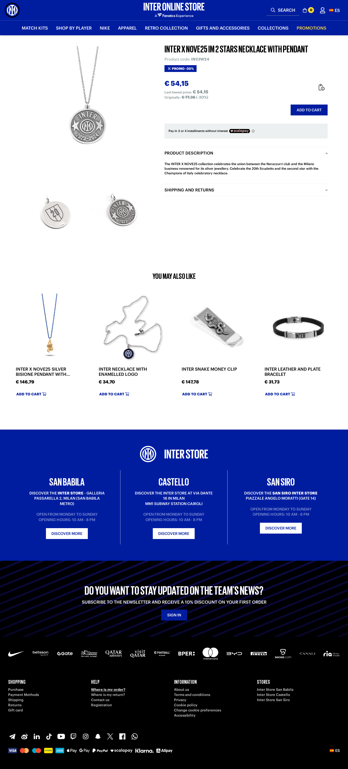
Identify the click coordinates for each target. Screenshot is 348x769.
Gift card (15, 710)
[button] (334, 10)
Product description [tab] (188, 153)
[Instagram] (86, 736)
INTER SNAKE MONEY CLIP (209, 369)
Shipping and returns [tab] (189, 190)
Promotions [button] (311, 28)
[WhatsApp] (134, 736)
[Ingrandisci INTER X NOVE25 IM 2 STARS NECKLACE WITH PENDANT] (88, 111)
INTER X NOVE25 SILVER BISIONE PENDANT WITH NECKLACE (41, 372)
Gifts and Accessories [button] (223, 28)
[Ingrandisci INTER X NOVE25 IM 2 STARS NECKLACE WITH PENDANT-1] (54, 213)
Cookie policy (185, 705)
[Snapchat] (98, 736)
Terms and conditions (192, 694)
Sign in (174, 615)
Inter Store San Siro (273, 700)
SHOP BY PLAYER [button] (74, 28)
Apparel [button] (127, 28)
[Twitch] (73, 736)
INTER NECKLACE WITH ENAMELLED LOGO (123, 372)
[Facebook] (122, 736)
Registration (101, 705)
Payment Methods (23, 694)
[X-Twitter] (110, 736)
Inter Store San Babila (275, 689)
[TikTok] (49, 736)
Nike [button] (105, 28)
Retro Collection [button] (166, 28)
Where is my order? (108, 689)
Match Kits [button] (35, 28)
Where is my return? (108, 694)
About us (181, 689)
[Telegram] (12, 736)
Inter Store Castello (273, 694)
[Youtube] (61, 736)
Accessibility (184, 715)
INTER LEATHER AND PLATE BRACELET (293, 372)
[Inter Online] (12, 10)
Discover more (66, 533)
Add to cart (309, 110)
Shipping (15, 700)
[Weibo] (24, 736)
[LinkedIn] (37, 736)
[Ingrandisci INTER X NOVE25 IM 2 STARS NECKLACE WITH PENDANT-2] (122, 213)
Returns (14, 705)
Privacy (180, 700)
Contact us (100, 700)
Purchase (16, 689)
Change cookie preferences (197, 710)
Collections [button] (273, 28)
